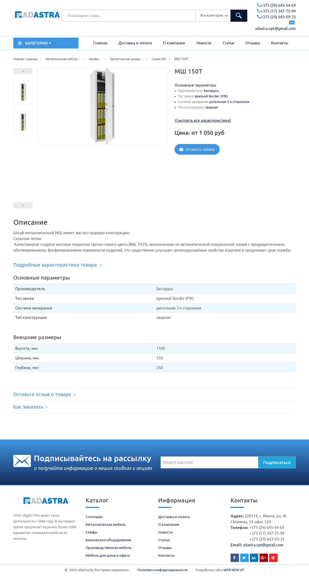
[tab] (154, 265)
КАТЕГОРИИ (34, 43)
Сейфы (91, 532)
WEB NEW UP (234, 570)
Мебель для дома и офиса (108, 555)
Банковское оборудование (108, 540)
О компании (174, 43)
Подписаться (277, 462)
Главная (100, 43)
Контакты (279, 43)
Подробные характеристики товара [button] (57, 265)
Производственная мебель (109, 548)
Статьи (228, 43)
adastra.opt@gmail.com (263, 545)
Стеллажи (94, 517)
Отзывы (253, 43)
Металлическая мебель (106, 524)
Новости (204, 43)
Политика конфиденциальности (162, 570)
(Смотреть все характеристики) (203, 120)
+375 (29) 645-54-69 (276, 5)
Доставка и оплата (135, 43)
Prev (23, 205)
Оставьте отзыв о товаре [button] (44, 394)
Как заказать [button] (30, 407)
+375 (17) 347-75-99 (276, 11)
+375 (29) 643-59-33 (276, 17)
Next (23, 71)
